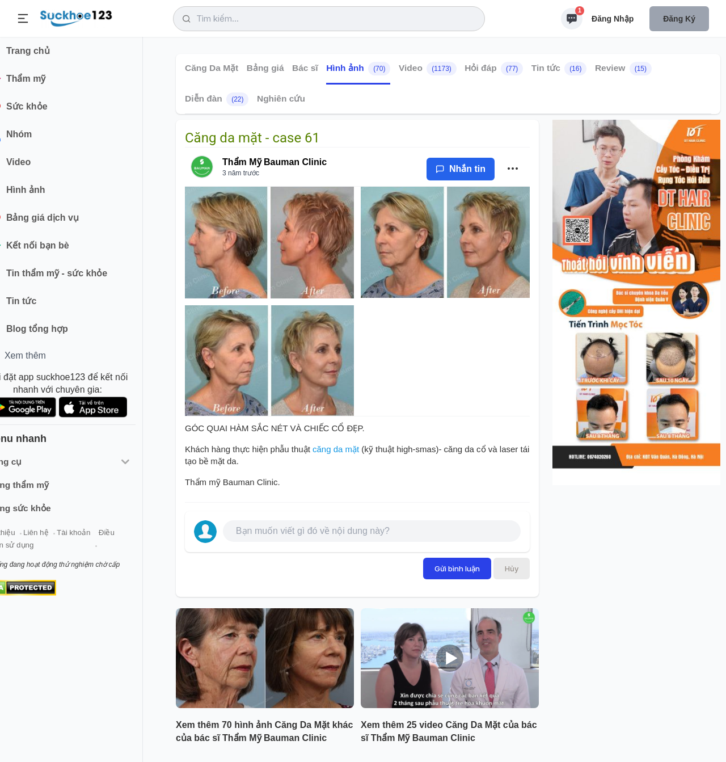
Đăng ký (679, 18)
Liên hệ (62, 538)
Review (623, 68)
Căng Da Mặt (211, 68)
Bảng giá (265, 68)
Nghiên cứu (281, 98)
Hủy (511, 568)
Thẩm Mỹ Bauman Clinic (274, 162)
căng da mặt (336, 449)
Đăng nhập (613, 18)
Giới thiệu (26, 538)
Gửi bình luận (457, 568)
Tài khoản (100, 538)
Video (428, 68)
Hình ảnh (358, 68)
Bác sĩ (305, 68)
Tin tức (559, 68)
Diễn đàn (216, 99)
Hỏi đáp (494, 68)
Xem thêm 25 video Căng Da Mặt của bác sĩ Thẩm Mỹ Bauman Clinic (449, 731)
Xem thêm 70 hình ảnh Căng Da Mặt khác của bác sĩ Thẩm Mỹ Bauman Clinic (264, 731)
